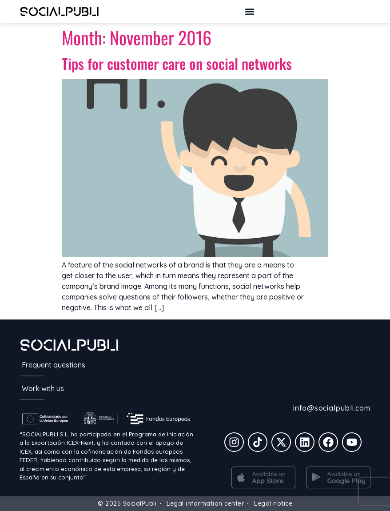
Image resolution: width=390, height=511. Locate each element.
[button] (249, 11)
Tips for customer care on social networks (177, 63)
